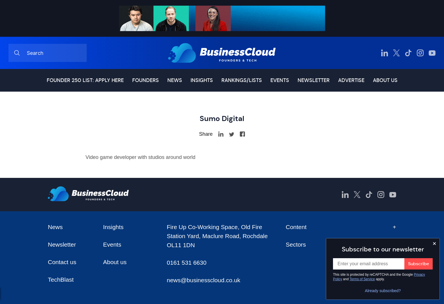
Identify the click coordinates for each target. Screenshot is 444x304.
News (174, 80)
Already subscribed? (383, 291)
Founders (145, 80)
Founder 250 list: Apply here (85, 80)
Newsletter (314, 80)
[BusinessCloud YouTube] (432, 52)
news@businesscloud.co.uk (203, 280)
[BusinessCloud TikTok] (408, 52)
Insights (202, 80)
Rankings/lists (241, 80)
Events (279, 80)
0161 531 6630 (186, 262)
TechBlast (61, 279)
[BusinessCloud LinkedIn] (384, 52)
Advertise (351, 80)
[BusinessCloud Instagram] (420, 52)
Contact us (62, 262)
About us (385, 80)
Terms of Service (362, 279)
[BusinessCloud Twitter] (396, 52)
